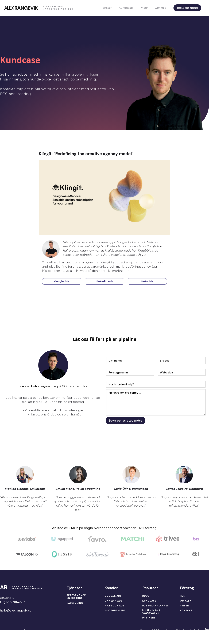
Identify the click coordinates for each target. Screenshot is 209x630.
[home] (38, 8)
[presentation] (132, 434)
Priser (144, 7)
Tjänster (106, 7)
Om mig (161, 7)
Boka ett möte (187, 7)
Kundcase (126, 7)
